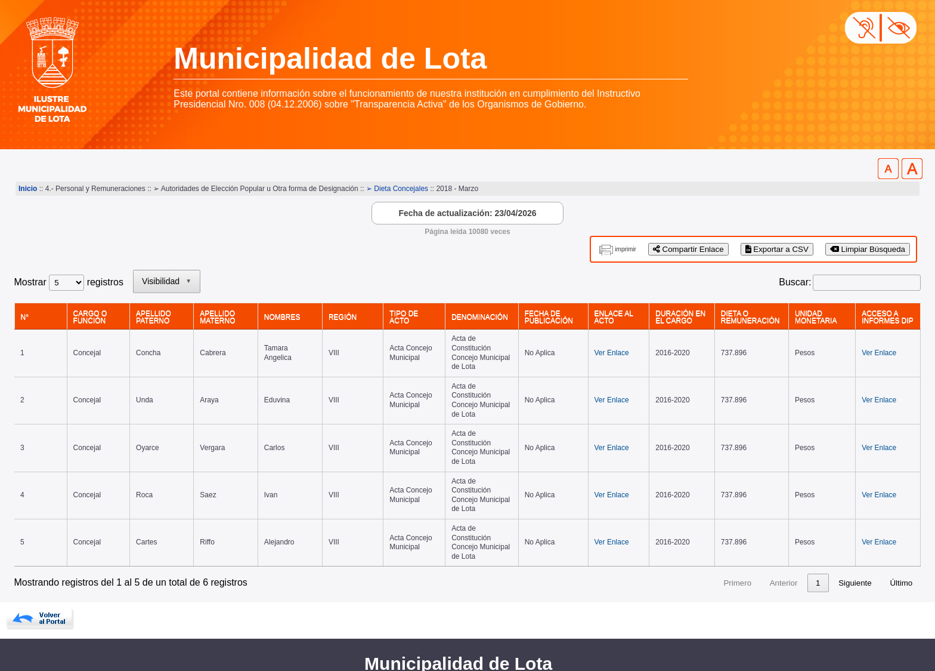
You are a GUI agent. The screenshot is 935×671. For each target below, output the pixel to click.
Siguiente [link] (855, 489)
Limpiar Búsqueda (867, 249)
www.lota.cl (38, 634)
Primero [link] (715, 489)
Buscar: (795, 282)
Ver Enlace (592, 343)
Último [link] (901, 489)
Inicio (27, 188)
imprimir (625, 249)
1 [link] (795, 489)
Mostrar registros (68, 282)
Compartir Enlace (688, 249)
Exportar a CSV (777, 249)
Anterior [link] (761, 489)
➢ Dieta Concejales (397, 188)
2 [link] (818, 489)
